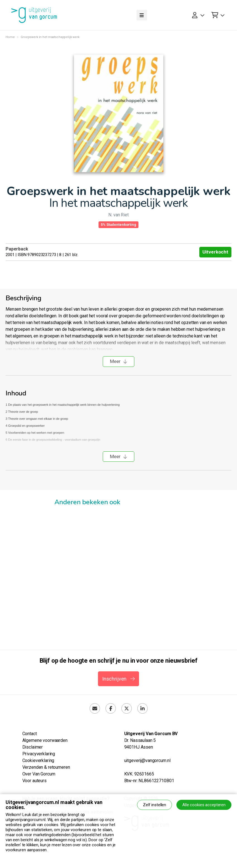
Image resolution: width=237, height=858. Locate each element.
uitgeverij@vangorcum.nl (147, 760)
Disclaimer (32, 747)
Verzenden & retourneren (46, 767)
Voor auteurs (34, 780)
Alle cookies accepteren (204, 804)
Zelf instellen (154, 804)
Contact (29, 733)
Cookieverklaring (38, 760)
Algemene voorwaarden (45, 740)
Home (10, 37)
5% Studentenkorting (118, 224)
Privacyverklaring (38, 753)
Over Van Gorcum (38, 774)
